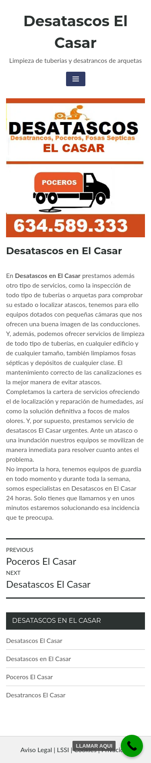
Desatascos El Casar (34, 640)
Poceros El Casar (29, 676)
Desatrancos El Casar (36, 695)
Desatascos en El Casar (38, 658)
